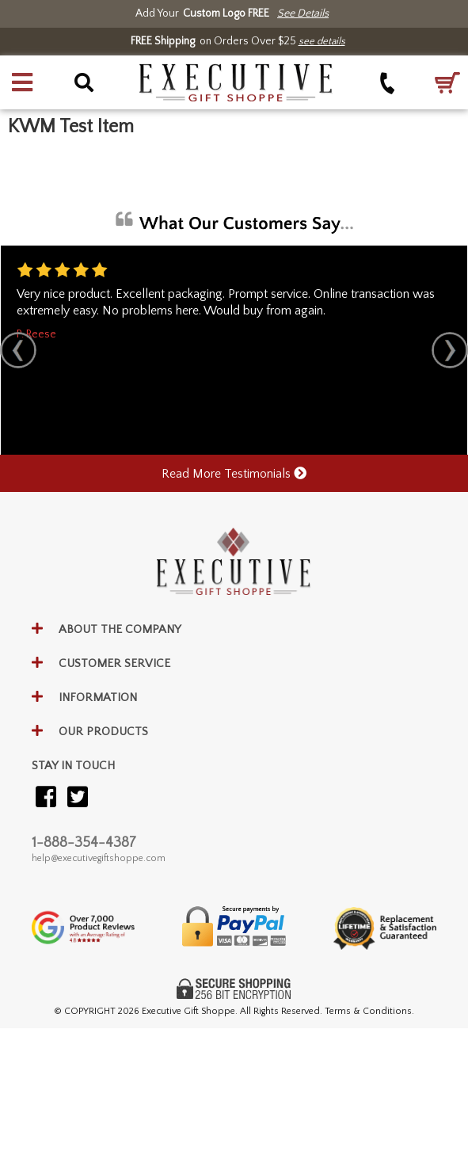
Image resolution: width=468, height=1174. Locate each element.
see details (322, 41)
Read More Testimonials (234, 474)
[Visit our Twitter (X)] (77, 798)
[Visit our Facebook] (46, 798)
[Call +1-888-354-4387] (388, 83)
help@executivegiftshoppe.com (99, 858)
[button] (22, 82)
